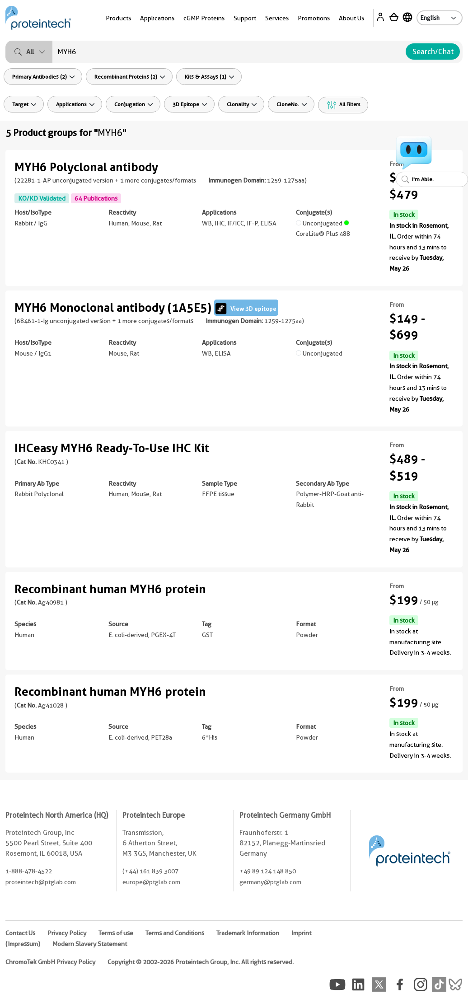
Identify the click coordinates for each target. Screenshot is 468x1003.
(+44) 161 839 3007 (150, 871)
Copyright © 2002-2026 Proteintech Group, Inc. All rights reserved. (201, 962)
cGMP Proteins (204, 18)
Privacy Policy (66, 933)
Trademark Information (247, 933)
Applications (157, 18)
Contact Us (20, 933)
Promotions (314, 18)
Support (245, 18)
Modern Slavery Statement (89, 943)
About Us (351, 18)
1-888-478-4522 (28, 871)
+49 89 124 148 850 (267, 871)
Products (118, 18)
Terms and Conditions (174, 933)
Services (277, 18)
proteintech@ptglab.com (40, 882)
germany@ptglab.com (270, 882)
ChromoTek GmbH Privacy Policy (50, 962)
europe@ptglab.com (151, 882)
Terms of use (115, 933)
